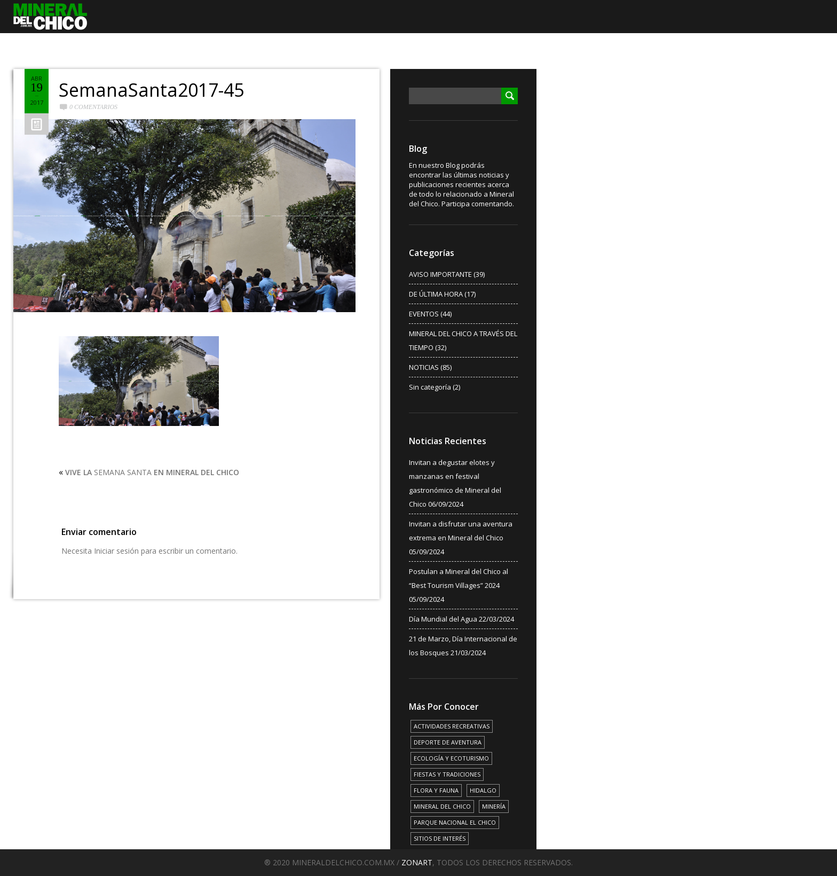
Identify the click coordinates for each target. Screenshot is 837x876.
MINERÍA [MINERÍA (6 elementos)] (494, 806)
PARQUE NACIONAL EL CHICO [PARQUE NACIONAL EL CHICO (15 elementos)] (455, 822)
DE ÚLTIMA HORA (436, 294)
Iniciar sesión (116, 551)
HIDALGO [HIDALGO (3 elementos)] (483, 790)
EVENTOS (424, 314)
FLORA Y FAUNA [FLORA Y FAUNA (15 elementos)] (436, 790)
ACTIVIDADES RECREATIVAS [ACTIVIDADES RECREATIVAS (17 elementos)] (451, 726)
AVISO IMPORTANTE (440, 274)
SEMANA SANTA (152, 472)
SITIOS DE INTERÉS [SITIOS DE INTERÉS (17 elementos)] (439, 838)
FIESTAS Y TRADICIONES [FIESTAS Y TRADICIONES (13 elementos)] (447, 774)
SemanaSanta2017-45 (151, 89)
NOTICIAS (424, 367)
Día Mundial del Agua (443, 619)
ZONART (416, 862)
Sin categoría (430, 387)
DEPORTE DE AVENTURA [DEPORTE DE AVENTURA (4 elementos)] (447, 742)
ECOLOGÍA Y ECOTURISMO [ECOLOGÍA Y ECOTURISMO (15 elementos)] (451, 758)
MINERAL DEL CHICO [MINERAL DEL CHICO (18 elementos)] (442, 806)
